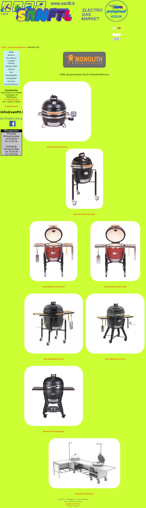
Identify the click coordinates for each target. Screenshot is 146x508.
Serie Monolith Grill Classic (53, 287)
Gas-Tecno (11, 81)
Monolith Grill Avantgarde (53, 431)
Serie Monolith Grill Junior (84, 214)
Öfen (11, 72)
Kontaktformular (11, 106)
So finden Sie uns (11, 99)
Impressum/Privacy (11, 84)
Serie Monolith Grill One (53, 359)
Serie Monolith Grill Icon (57, 147)
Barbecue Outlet (11, 66)
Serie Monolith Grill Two (115, 359)
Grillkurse (11, 69)
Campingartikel (11, 78)
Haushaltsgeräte (11, 75)
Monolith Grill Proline (84, 494)
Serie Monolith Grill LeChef (115, 287)
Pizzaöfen (11, 63)
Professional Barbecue (17, 47)
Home (3, 47)
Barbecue (11, 55)
